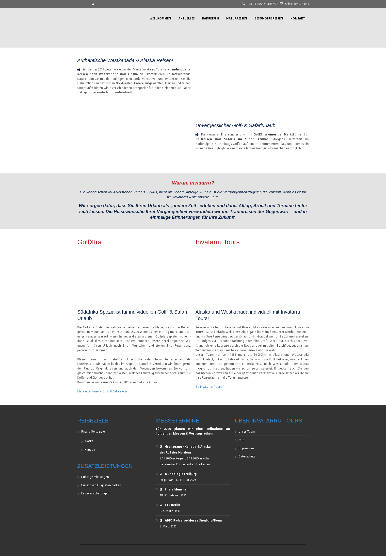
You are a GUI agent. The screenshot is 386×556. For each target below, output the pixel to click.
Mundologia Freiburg (181, 474)
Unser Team (247, 431)
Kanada (90, 449)
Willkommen (160, 18)
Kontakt (297, 18)
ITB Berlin (172, 505)
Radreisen (210, 18)
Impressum (246, 448)
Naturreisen (236, 18)
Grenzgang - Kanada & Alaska (188, 446)
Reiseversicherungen (95, 493)
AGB (241, 440)
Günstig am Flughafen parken (101, 485)
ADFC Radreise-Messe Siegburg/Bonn (193, 520)
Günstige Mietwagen (95, 477)
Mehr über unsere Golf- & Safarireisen (103, 391)
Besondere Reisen (269, 18)
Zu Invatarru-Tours (208, 387)
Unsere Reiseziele (93, 431)
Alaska (89, 441)
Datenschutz (247, 456)
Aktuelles (186, 18)
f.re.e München (177, 489)
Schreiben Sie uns (297, 4)
